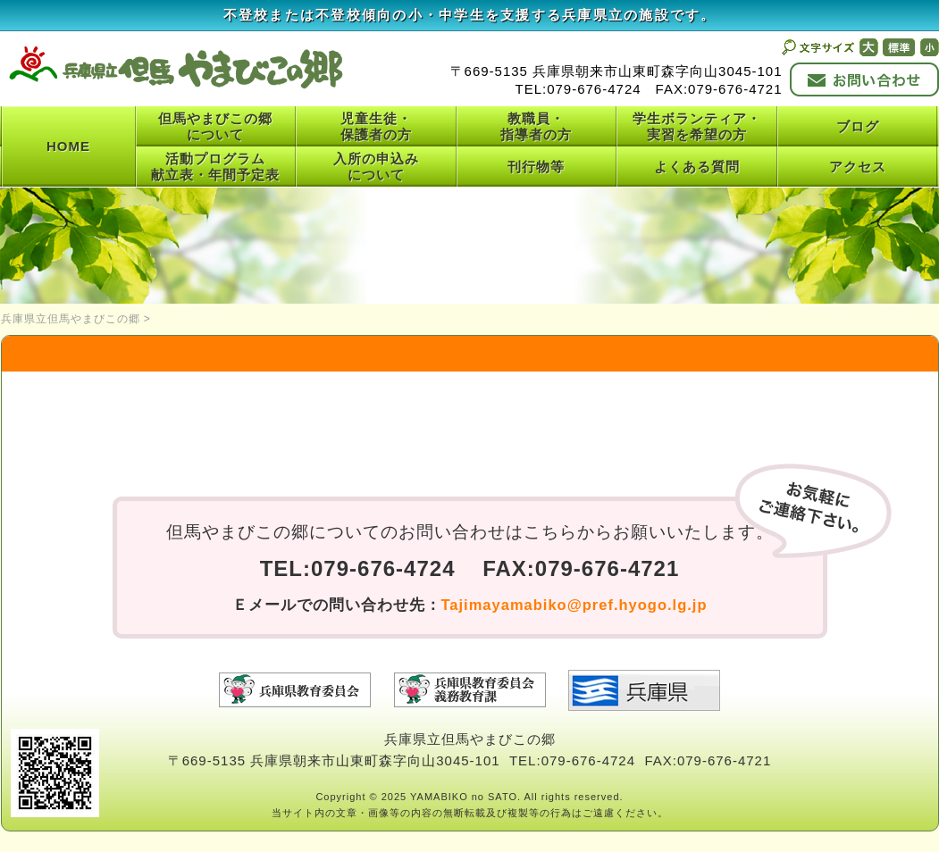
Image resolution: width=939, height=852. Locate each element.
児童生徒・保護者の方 (376, 126)
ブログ (857, 126)
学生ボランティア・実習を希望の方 (697, 126)
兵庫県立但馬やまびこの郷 (70, 319)
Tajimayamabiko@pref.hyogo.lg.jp (574, 605)
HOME (68, 146)
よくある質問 (697, 166)
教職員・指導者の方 (536, 126)
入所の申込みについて (376, 166)
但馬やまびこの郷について (215, 126)
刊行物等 (536, 166)
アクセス (857, 166)
